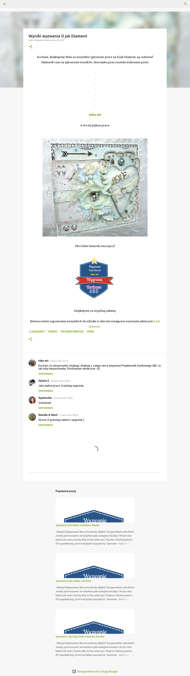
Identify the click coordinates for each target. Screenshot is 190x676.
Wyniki (90, 331)
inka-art (43, 360)
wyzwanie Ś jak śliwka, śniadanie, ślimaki (77, 525)
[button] (30, 47)
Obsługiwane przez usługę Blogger (95, 671)
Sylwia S (43, 380)
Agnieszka (45, 397)
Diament (52, 331)
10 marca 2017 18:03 (62, 398)
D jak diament (37, 331)
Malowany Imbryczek (72, 331)
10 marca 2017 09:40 (60, 381)
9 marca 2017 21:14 (59, 361)
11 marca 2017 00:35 (68, 415)
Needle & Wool (47, 414)
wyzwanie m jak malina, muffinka (73, 581)
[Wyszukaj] (14, 4)
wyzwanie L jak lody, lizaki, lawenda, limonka (80, 636)
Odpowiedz (45, 373)
